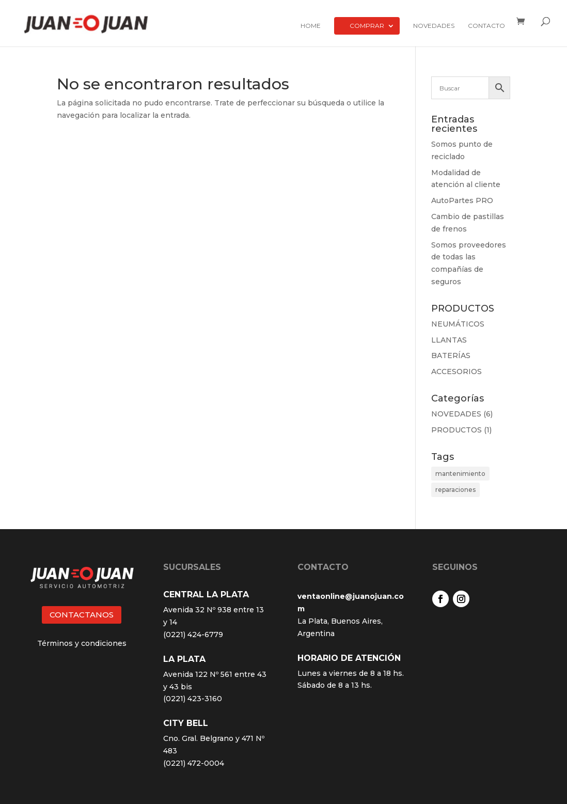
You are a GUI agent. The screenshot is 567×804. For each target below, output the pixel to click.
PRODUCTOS (456, 430)
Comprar (367, 25)
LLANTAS (449, 340)
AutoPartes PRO (462, 200)
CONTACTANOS (82, 615)
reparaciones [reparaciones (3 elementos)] (455, 489)
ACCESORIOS (456, 371)
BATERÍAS (450, 355)
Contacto (486, 25)
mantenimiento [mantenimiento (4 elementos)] (460, 473)
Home (311, 25)
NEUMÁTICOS (457, 324)
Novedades (433, 25)
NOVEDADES (456, 414)
